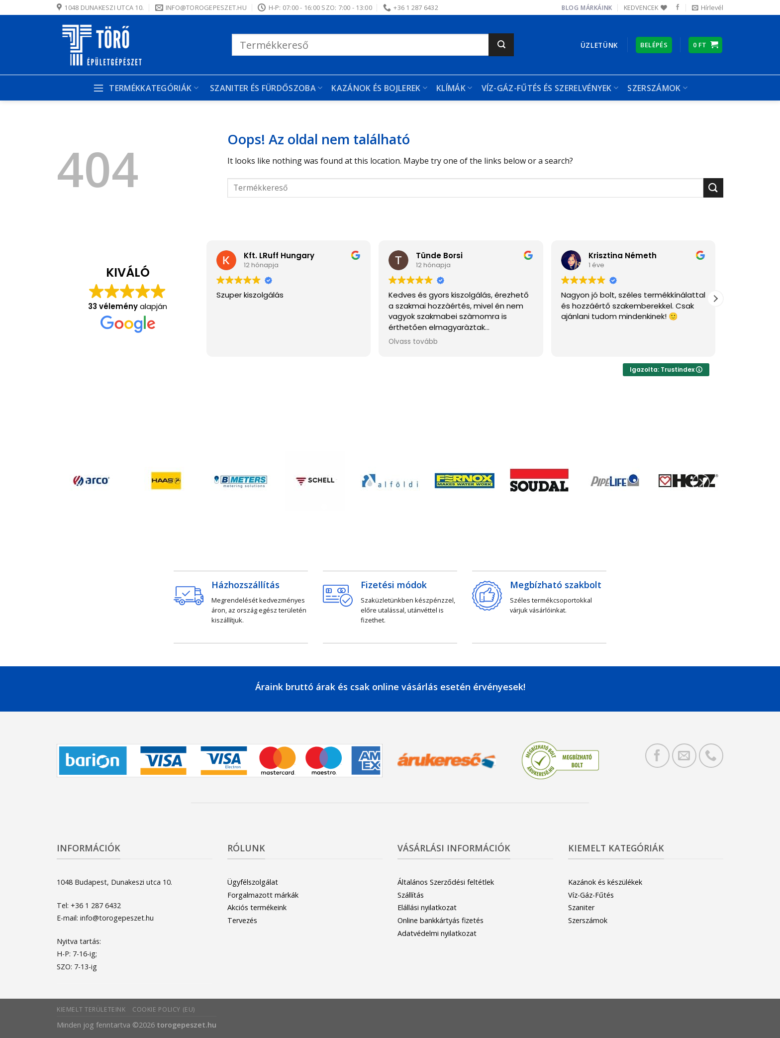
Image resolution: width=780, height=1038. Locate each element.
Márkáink (596, 7)
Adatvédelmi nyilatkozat (437, 933)
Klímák (454, 88)
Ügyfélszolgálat (252, 882)
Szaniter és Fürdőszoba (266, 88)
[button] (715, 298)
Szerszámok (657, 88)
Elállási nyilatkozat (427, 907)
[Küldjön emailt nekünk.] (684, 755)
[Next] (701, 483)
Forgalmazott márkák (262, 895)
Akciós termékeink (257, 907)
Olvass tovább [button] (413, 341)
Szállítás (410, 895)
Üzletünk (599, 45)
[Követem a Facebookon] (678, 7)
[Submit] (501, 44)
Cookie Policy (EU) (163, 1009)
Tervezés (242, 920)
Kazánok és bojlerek (379, 88)
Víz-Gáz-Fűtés (591, 895)
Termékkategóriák (145, 88)
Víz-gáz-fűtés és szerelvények (550, 88)
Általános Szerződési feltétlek (445, 882)
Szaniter (581, 907)
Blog (570, 7)
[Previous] (79, 483)
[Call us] (711, 755)
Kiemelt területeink (91, 1009)
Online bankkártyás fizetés (440, 920)
